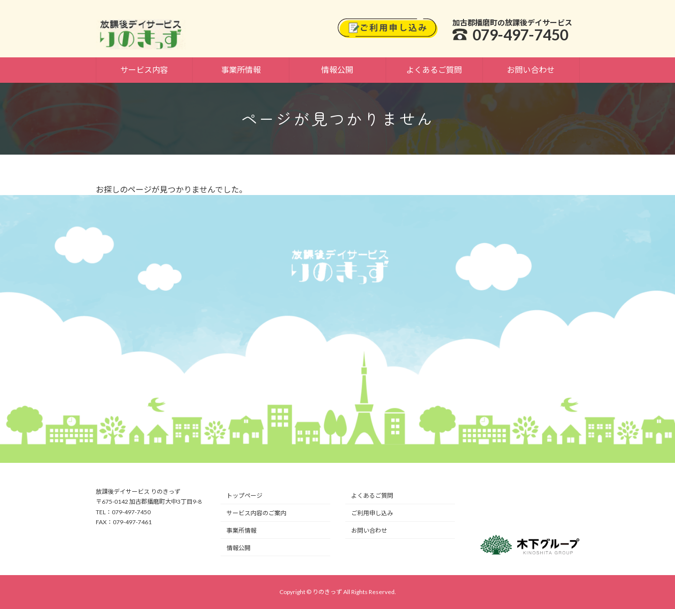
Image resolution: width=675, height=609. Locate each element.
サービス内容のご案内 (256, 513)
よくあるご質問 (372, 495)
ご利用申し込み (372, 513)
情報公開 (238, 548)
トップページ (244, 495)
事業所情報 (241, 530)
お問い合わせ (369, 530)
